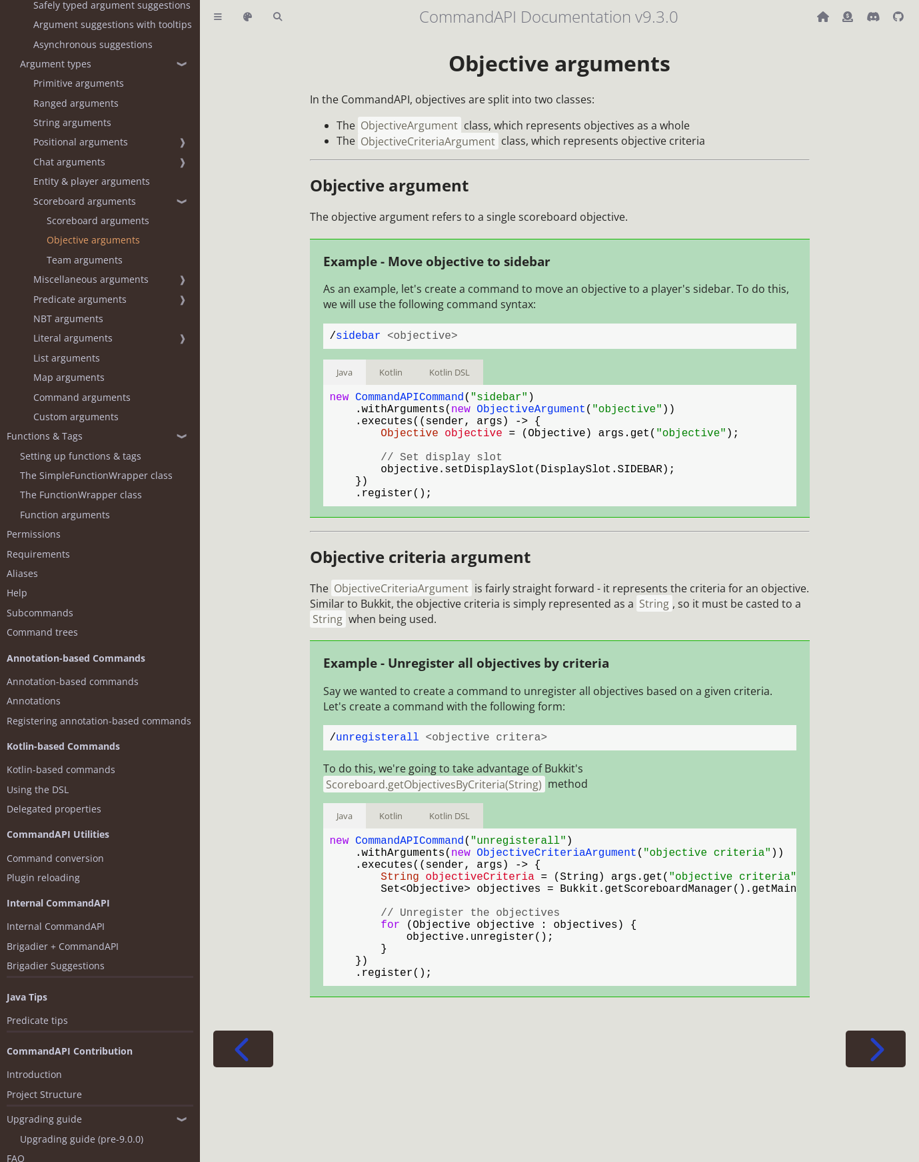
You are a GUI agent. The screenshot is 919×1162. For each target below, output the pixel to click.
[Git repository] (898, 16)
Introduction (34, 1074)
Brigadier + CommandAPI (63, 946)
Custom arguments (76, 416)
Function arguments (65, 514)
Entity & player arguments (91, 181)
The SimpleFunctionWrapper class (96, 475)
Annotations (34, 700)
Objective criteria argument (420, 583)
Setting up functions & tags (80, 456)
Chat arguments (69, 161)
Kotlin (391, 375)
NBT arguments (68, 318)
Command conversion (55, 858)
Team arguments (85, 259)
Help (17, 592)
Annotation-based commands (73, 681)
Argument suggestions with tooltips (112, 24)
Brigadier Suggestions (56, 965)
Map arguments (69, 377)
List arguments (66, 358)
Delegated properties (54, 808)
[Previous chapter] (243, 1110)
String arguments (72, 122)
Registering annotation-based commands (99, 720)
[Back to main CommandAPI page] (824, 16)
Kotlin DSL (449, 375)
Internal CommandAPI (56, 926)
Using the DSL (38, 789)
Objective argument (389, 185)
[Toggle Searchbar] (278, 17)
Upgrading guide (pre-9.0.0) (81, 1139)
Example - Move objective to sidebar (436, 261)
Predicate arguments (80, 299)
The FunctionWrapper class (81, 494)
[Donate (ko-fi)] (849, 16)
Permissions (34, 534)
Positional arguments (80, 141)
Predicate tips (37, 1020)
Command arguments (82, 397)
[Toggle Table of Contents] (218, 17)
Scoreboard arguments (84, 201)
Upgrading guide (44, 1119)
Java (345, 375)
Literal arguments (73, 338)
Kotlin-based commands (61, 769)
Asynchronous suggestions (93, 44)
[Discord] (874, 16)
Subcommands (40, 612)
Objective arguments (93, 239)
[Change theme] (248, 17)
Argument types (55, 63)
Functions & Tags (45, 436)
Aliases (22, 573)
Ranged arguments (76, 103)
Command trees (42, 632)
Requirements (38, 554)
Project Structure (44, 1094)
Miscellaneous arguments (91, 279)
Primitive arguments (78, 83)
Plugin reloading (43, 877)
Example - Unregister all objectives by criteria (466, 689)
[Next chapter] (876, 1110)
